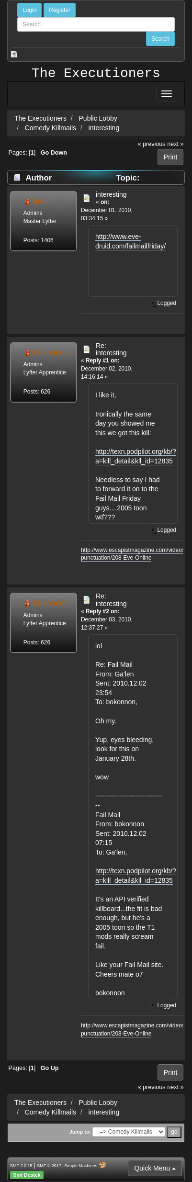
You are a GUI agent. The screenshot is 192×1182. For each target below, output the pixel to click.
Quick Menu (155, 1168)
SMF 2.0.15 (21, 1165)
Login (29, 10)
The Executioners (96, 74)
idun (41, 201)
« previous (152, 144)
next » (175, 144)
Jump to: (80, 1132)
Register (59, 10)
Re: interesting (111, 349)
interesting (104, 128)
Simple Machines (81, 1165)
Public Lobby (99, 118)
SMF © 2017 (49, 1165)
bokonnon (51, 352)
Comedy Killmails (50, 128)
